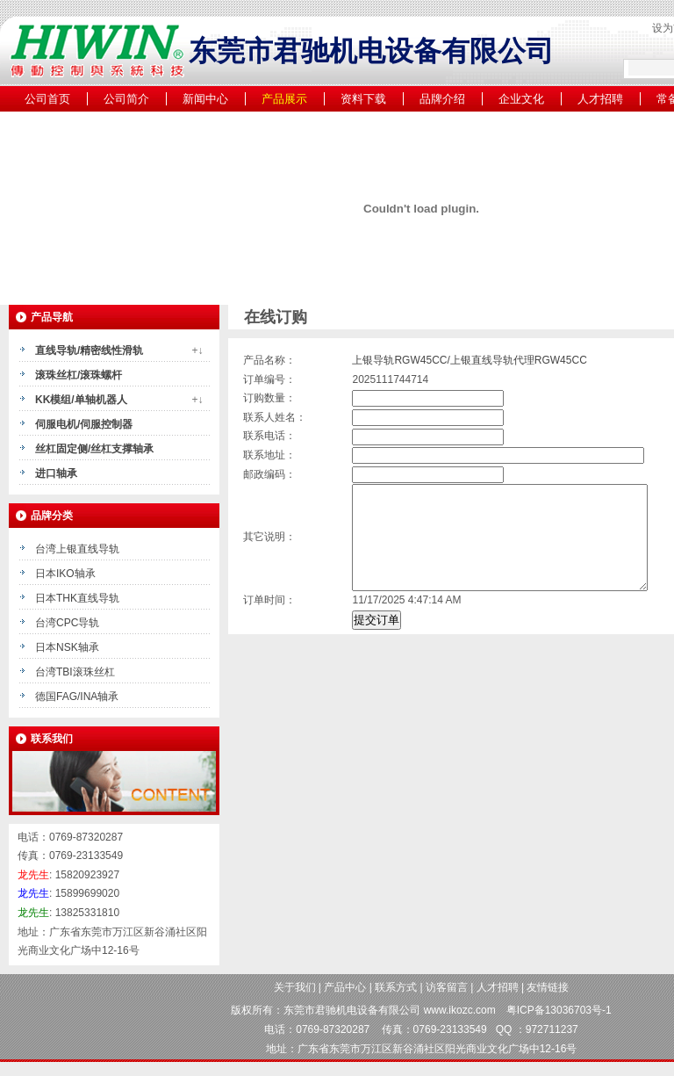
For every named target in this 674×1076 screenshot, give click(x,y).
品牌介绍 (442, 98)
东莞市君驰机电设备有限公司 (351, 1010)
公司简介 (126, 98)
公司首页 (47, 98)
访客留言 (447, 987)
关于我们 (295, 987)
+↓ (197, 350)
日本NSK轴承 (67, 647)
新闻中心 (205, 98)
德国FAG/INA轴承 (76, 696)
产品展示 (284, 98)
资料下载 (363, 98)
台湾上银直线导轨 (77, 549)
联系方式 (396, 987)
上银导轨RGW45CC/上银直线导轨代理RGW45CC (469, 360)
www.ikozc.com (460, 1010)
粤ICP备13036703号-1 (559, 1010)
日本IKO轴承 (65, 573)
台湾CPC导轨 (67, 623)
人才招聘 (600, 98)
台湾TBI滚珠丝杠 (75, 672)
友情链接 (548, 987)
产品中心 (345, 987)
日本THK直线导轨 (77, 598)
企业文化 (521, 98)
